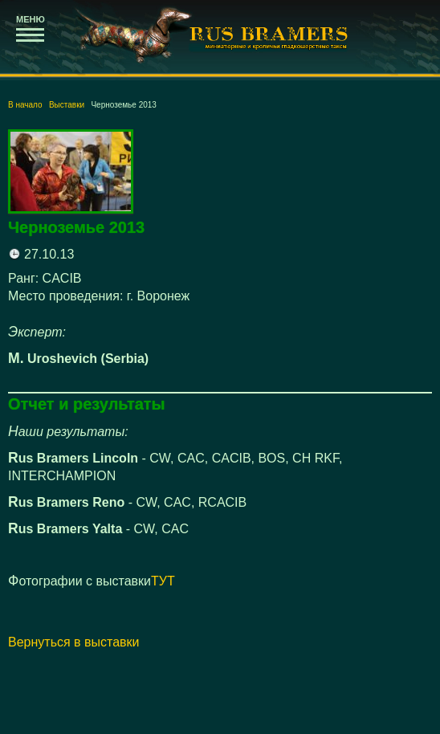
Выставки (66, 104)
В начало (25, 104)
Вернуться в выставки (74, 642)
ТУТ (163, 581)
